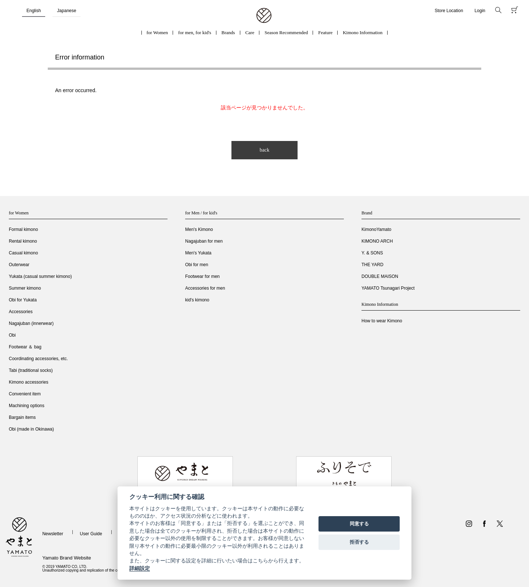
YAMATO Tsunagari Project (388, 288)
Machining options (26, 405)
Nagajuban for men (204, 241)
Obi (12, 335)
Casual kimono (23, 253)
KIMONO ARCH (377, 241)
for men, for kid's (194, 32)
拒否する (359, 542)
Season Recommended (286, 32)
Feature (325, 32)
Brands (228, 32)
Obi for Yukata (23, 299)
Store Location (449, 10)
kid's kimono (197, 299)
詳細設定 (139, 568)
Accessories (21, 311)
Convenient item (25, 393)
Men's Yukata (198, 253)
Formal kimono (23, 229)
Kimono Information (362, 32)
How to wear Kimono (381, 320)
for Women (157, 32)
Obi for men (196, 264)
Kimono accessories (28, 382)
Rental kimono (23, 241)
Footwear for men (202, 276)
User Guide (91, 533)
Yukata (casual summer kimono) (40, 276)
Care (250, 32)
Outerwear (19, 264)
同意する (359, 523)
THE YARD (372, 264)
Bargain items (22, 417)
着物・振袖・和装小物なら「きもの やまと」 (264, 15)
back (264, 150)
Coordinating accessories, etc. (38, 358)
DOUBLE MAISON (379, 276)
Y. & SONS (372, 253)
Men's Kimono (199, 229)
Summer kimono (25, 288)
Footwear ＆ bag (25, 346)
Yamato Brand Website (66, 558)
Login (480, 10)
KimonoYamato (376, 229)
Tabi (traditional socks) (31, 370)
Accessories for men (205, 288)
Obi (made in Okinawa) (31, 429)
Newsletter (52, 533)
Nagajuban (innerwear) (31, 323)
